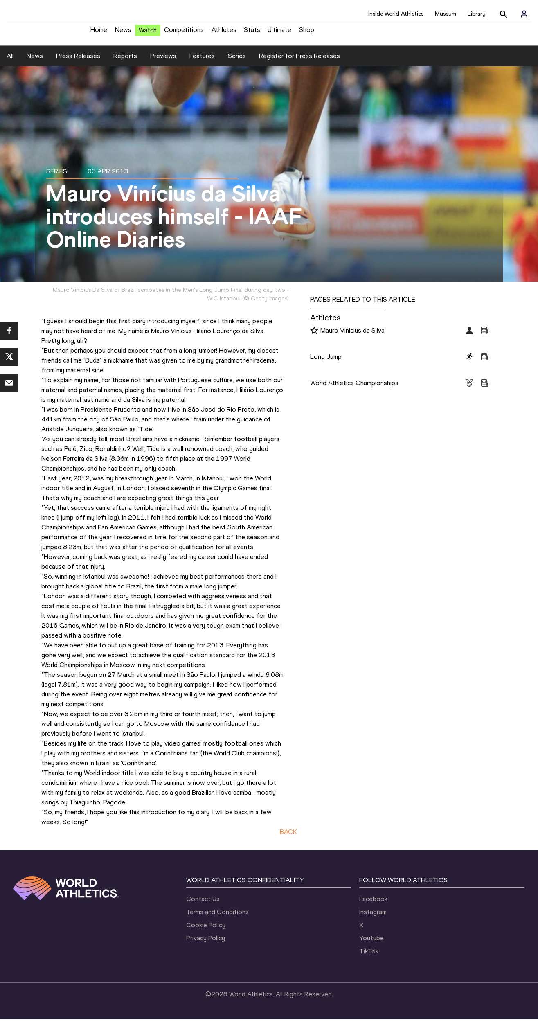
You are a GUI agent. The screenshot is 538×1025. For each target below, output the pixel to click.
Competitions (184, 33)
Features (202, 62)
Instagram (373, 918)
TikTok (368, 957)
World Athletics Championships (354, 389)
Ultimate (279, 33)
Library (477, 13)
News (123, 33)
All (10, 62)
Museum (445, 13)
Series (237, 62)
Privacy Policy (205, 944)
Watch (148, 33)
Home (98, 33)
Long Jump (326, 363)
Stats (252, 33)
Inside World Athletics (395, 13)
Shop (306, 33)
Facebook (373, 905)
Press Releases (78, 62)
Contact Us (203, 905)
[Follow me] (314, 337)
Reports (125, 62)
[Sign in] (524, 14)
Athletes (224, 33)
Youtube (371, 944)
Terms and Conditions (217, 918)
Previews (163, 62)
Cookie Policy (205, 931)
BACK (288, 838)
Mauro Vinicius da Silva (352, 336)
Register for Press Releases (299, 62)
